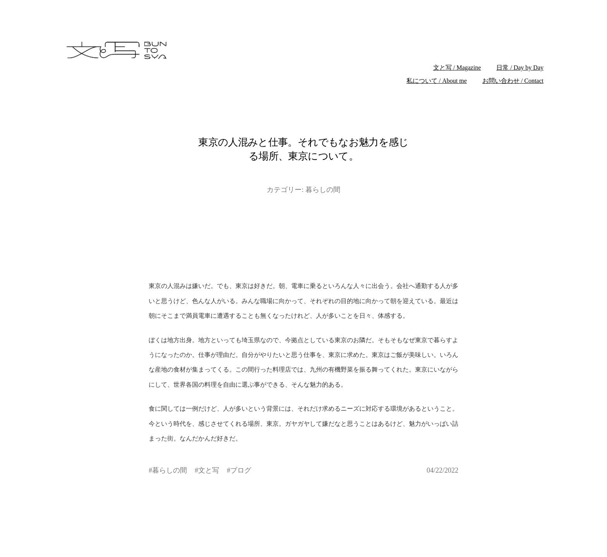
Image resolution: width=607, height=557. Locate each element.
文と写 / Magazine (457, 67)
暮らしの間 (322, 190)
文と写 (208, 470)
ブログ (240, 470)
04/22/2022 (442, 470)
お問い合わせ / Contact (513, 80)
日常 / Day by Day (520, 67)
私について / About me (436, 80)
